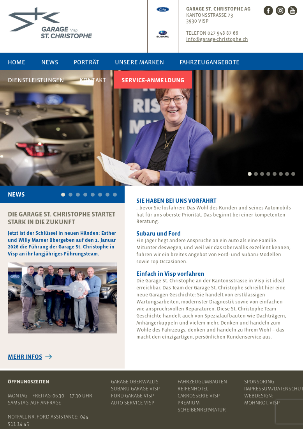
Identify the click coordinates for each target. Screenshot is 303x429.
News (49, 62)
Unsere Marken (139, 62)
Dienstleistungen (36, 79)
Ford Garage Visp (132, 396)
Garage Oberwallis (135, 382)
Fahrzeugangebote (210, 62)
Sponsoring (259, 382)
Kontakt (92, 79)
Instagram (280, 10)
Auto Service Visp (132, 403)
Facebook (268, 10)
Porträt (86, 62)
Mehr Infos (25, 356)
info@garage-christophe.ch (217, 39)
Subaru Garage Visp (135, 389)
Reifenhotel (193, 389)
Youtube (292, 10)
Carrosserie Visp (199, 396)
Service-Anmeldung (153, 79)
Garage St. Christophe (75, 23)
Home (17, 62)
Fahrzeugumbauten (202, 382)
